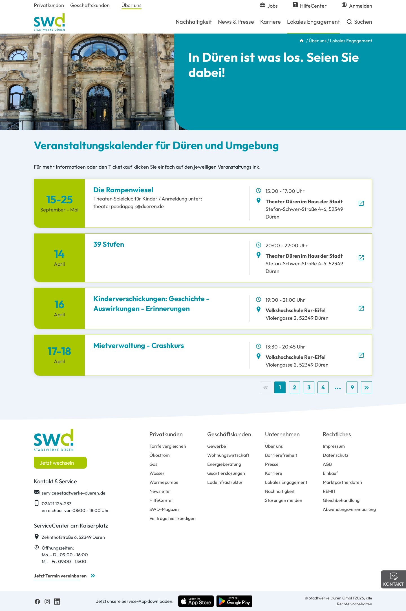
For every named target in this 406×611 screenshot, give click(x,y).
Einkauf (330, 473)
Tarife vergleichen (167, 446)
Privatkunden (166, 434)
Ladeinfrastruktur (225, 482)
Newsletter (160, 491)
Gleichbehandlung (341, 500)
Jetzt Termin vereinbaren (60, 576)
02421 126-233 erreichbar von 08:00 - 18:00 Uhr (71, 506)
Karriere (270, 21)
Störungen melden (283, 500)
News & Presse (236, 21)
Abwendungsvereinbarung (349, 509)
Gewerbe (216, 446)
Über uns (317, 40)
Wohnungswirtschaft (228, 455)
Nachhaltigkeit (194, 21)
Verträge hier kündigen (172, 518)
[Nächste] (366, 387)
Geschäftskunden (229, 434)
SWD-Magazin (164, 509)
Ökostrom (159, 455)
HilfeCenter (161, 500)
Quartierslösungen (226, 473)
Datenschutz (335, 455)
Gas (153, 464)
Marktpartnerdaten (342, 482)
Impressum (334, 446)
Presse (272, 464)
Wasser (157, 473)
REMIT (329, 491)
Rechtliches (337, 434)
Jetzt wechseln (57, 462)
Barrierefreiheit (281, 455)
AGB (327, 464)
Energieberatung (224, 464)
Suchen (359, 23)
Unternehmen (282, 434)
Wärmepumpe (163, 482)
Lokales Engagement (313, 21)
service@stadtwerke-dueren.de (69, 492)
